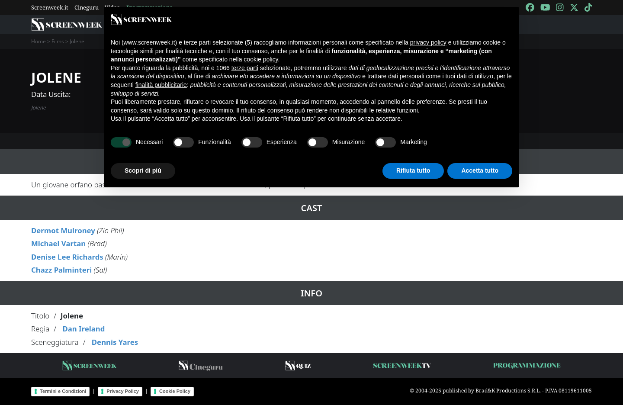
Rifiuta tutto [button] (413, 170)
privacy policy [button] (428, 42)
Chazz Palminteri (61, 270)
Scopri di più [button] (143, 170)
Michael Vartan (58, 243)
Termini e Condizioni (63, 391)
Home (38, 41)
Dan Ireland (83, 329)
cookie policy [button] (261, 59)
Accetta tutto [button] (479, 170)
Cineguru (86, 7)
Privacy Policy (122, 391)
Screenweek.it (49, 7)
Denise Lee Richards (67, 257)
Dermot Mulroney (63, 230)
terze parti (244, 67)
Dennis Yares (115, 342)
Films (57, 41)
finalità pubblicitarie (161, 84)
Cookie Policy (174, 391)
